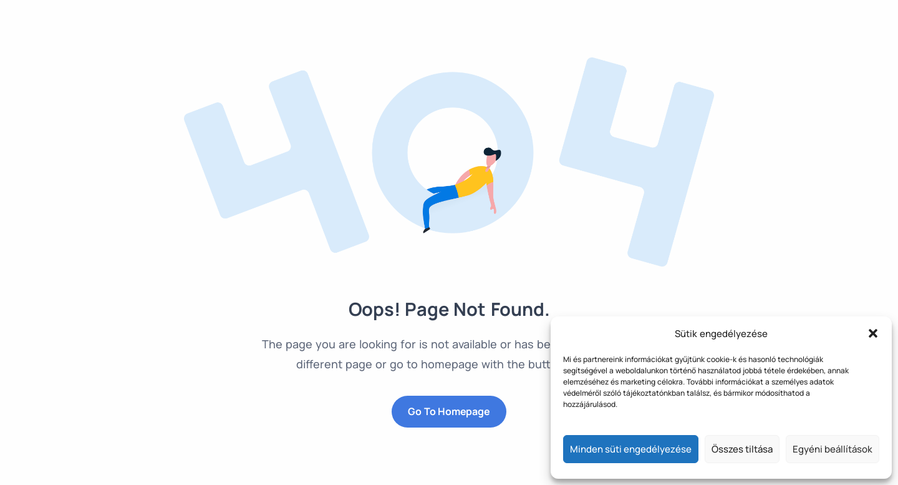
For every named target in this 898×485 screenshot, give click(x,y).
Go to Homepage (449, 411)
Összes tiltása (742, 449)
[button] (873, 333)
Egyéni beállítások (832, 449)
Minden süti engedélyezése (631, 449)
